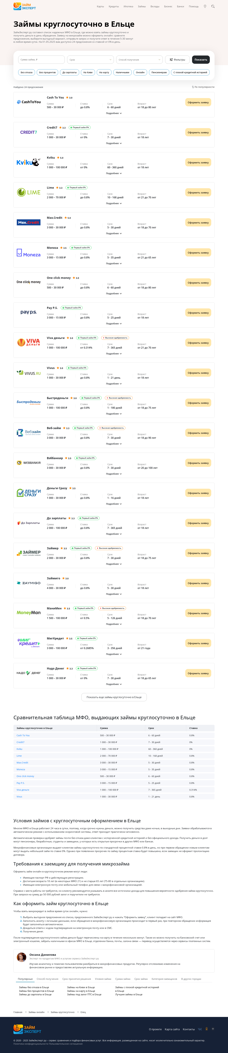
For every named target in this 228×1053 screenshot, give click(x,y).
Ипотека (128, 6)
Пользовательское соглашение (65, 1043)
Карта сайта (172, 1029)
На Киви (88, 72)
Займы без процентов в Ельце (36, 990)
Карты (100, 6)
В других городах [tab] (191, 978)
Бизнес (168, 6)
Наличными (122, 72)
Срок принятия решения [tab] (76, 978)
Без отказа (26, 72)
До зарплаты (70, 72)
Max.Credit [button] (22, 762)
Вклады (155, 6)
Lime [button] (19, 755)
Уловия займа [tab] (103, 978)
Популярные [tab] (25, 978)
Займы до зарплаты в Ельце (35, 994)
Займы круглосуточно (62, 1012)
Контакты (189, 1029)
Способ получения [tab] (47, 978)
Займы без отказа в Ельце (34, 987)
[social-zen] (213, 1029)
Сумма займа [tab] (122, 978)
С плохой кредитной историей (190, 72)
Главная (17, 1012)
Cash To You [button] (23, 735)
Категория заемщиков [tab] (164, 978)
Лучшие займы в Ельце (128, 994)
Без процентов (47, 72)
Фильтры (177, 59)
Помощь (194, 6)
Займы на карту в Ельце (81, 990)
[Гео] (205, 6)
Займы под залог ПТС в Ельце (84, 994)
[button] (114, 113)
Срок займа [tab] (141, 978)
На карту (104, 72)
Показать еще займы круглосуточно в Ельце (114, 697)
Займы (142, 6)
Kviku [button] (19, 748)
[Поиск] (213, 6)
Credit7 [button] (20, 742)
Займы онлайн (36, 1012)
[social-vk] (200, 1029)
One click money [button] (25, 776)
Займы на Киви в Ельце (81, 987)
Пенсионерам (159, 72)
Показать (201, 59)
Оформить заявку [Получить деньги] (198, 102)
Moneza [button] (21, 769)
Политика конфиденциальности (30, 1043)
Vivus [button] (19, 796)
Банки (180, 6)
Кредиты (114, 6)
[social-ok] (206, 1029)
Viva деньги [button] (23, 789)
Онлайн (140, 72)
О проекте (155, 1029)
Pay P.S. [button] (21, 782)
